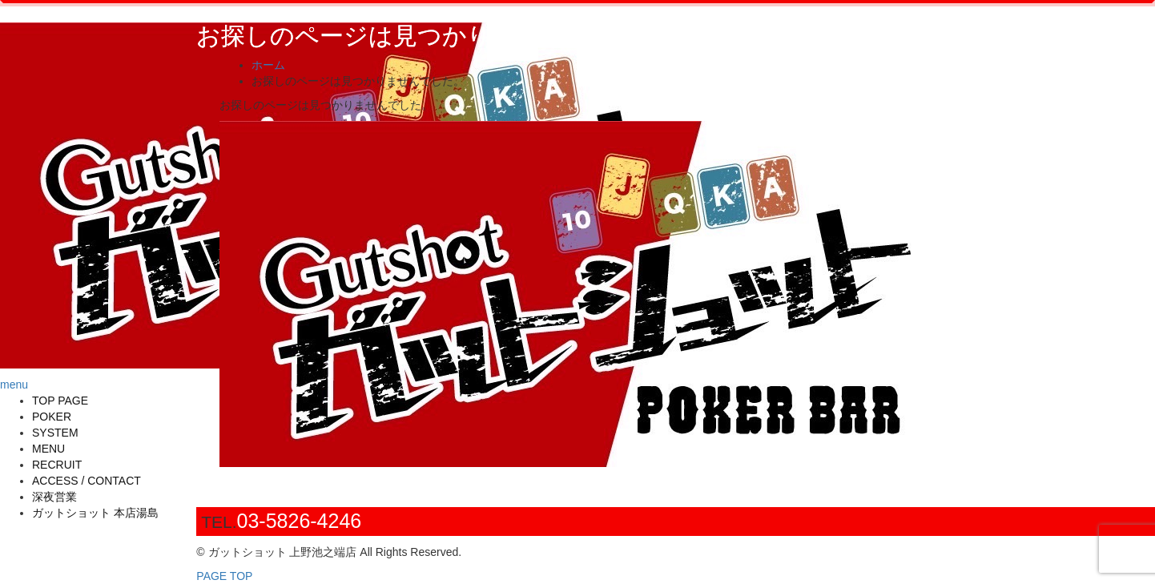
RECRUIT (57, 464)
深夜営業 (54, 496)
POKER (51, 416)
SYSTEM (55, 432)
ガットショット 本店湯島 (95, 512)
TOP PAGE (60, 400)
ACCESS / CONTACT (86, 480)
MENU (48, 448)
